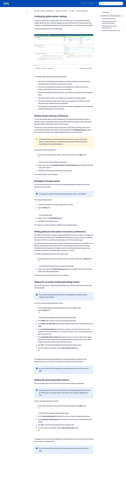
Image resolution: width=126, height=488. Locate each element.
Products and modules (61, 11)
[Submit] (100, 3)
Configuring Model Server (61, 132)
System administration (82, 11)
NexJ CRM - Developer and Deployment (44, 11)
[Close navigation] (27, 11)
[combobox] (111, 3)
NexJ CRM (71, 11)
